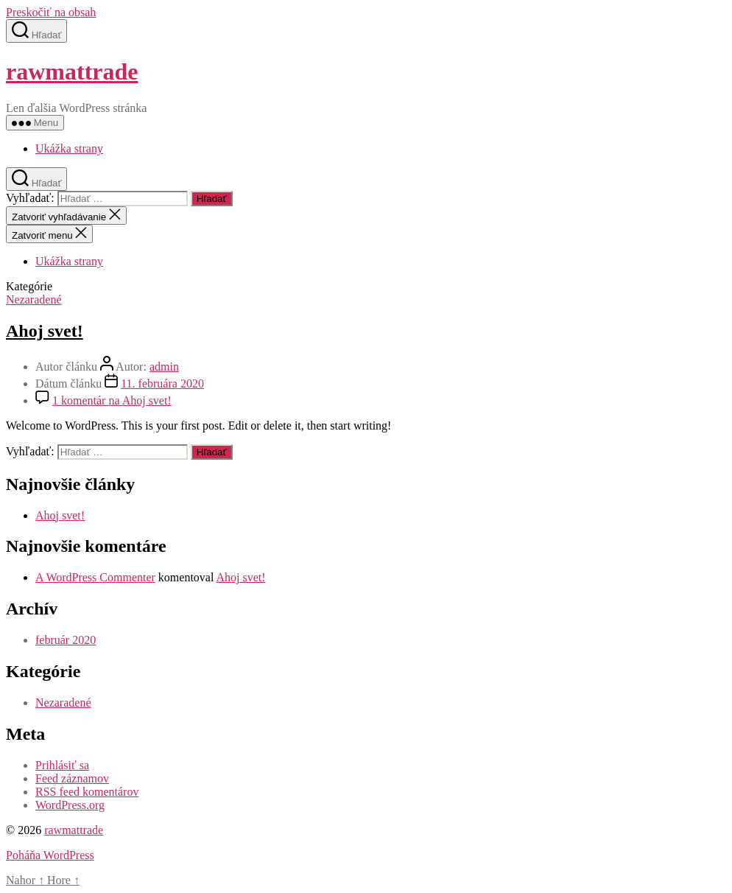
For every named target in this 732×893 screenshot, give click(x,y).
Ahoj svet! (44, 330)
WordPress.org (70, 805)
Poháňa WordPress (50, 855)
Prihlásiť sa (62, 765)
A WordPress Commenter (95, 577)
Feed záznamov (72, 778)
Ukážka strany (69, 148)
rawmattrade (72, 71)
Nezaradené (34, 299)
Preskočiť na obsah (51, 12)
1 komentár (112, 400)
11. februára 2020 (162, 383)
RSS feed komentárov (86, 791)
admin (164, 366)
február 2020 (65, 640)
